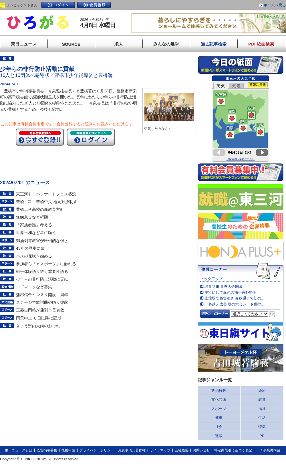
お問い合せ (201, 450)
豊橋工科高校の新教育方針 (40, 209)
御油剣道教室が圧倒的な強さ (42, 240)
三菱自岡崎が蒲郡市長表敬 (40, 310)
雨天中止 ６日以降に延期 (38, 318)
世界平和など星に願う (36, 232)
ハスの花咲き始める (34, 256)
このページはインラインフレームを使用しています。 (240, 118)
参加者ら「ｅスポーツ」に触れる (46, 263)
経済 (262, 390)
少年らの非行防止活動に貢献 (42, 279)
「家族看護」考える (34, 225)
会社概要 (181, 450)
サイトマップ (160, 450)
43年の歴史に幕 (30, 248)
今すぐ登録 (40, 137)
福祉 (262, 408)
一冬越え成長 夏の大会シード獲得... (234, 304)
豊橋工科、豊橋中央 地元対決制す (46, 201)
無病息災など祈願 (32, 217)
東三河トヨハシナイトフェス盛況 (46, 194)
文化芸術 (218, 399)
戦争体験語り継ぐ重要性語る (42, 271)
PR (262, 436)
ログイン (58, 5)
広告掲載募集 (47, 450)
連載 (219, 436)
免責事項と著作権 (132, 450)
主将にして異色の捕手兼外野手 (230, 292)
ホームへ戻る (275, 5)
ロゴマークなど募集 (34, 287)
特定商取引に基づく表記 (233, 450)
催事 (219, 417)
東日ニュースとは (18, 450)
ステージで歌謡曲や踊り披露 (42, 302)
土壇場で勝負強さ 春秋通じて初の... (234, 298)
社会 (219, 427)
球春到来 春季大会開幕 (223, 286)
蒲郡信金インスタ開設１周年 (42, 294)
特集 (262, 427)
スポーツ (218, 408)
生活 (262, 417)
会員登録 (94, 5)
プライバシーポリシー (97, 450)
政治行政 (218, 390)
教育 (262, 399)
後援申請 (68, 450)
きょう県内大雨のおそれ (38, 326)
